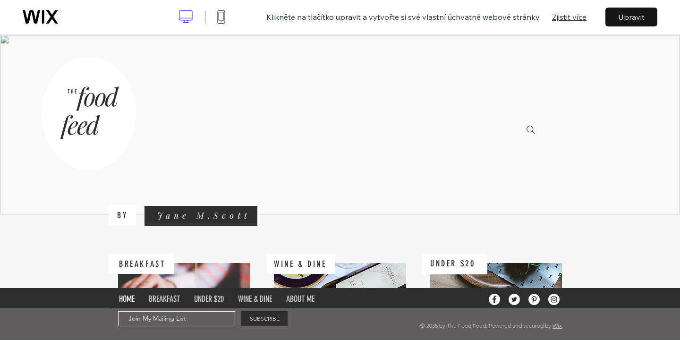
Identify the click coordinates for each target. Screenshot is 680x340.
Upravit (631, 17)
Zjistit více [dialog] (569, 17)
